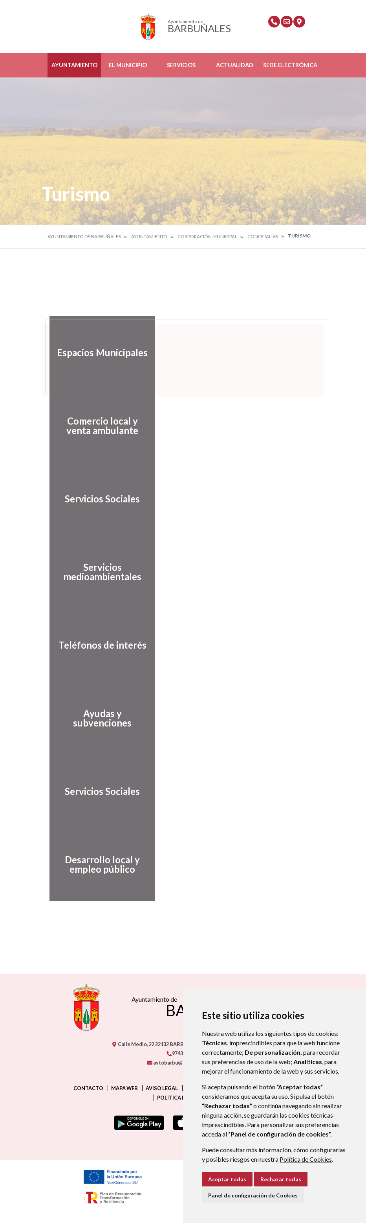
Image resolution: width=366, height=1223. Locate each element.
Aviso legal (162, 1088)
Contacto (88, 1088)
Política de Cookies (306, 1159)
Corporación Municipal (207, 236)
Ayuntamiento (74, 65)
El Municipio (128, 65)
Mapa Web (124, 1088)
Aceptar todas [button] (227, 1179)
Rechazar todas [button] (280, 1179)
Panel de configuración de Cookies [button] (253, 1195)
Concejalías (262, 236)
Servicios (181, 65)
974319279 (181, 1053)
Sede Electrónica (290, 65)
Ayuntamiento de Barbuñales (84, 236)
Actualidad (234, 65)
